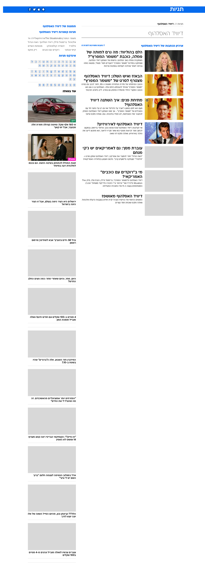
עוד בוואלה (66, 91)
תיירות (89, 3)
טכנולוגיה (77, 3)
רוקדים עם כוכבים (47, 49)
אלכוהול (69, 42)
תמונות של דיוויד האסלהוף (56, 26)
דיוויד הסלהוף (43, 42)
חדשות (159, 3)
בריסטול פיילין (57, 42)
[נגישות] (4, 3)
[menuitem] (157, 3)
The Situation (48, 38)
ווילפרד (69, 46)
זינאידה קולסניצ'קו (53, 46)
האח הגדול (30, 42)
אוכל (110, 3)
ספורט (148, 3)
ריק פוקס (29, 49)
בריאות (100, 3)
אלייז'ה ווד (29, 38)
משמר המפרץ (66, 38)
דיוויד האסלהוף (162, 24)
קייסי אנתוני (67, 49)
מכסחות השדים (32, 46)
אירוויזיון (38, 38)
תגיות (177, 24)
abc (57, 38)
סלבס (128, 3)
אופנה (66, 3)
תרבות (138, 3)
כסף (119, 3)
